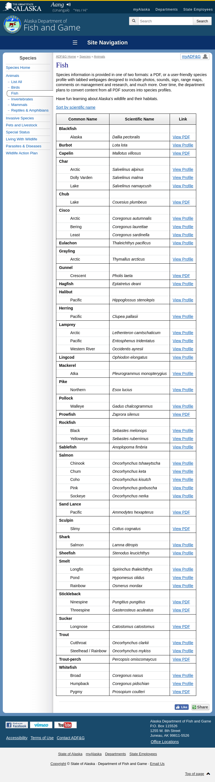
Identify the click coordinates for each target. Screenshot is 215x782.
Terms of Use (42, 738)
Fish (14, 93)
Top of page (194, 774)
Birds (15, 87)
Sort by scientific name (75, 107)
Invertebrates (22, 99)
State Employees (198, 9)
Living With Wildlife (21, 139)
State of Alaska (25, 7)
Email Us (157, 764)
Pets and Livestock (21, 125)
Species (85, 56)
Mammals (19, 105)
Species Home (18, 67)
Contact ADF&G (71, 738)
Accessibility (16, 738)
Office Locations (165, 742)
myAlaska (141, 9)
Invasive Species (20, 118)
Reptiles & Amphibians (29, 110)
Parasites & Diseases (23, 146)
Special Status (18, 132)
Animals (99, 56)
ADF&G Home (66, 56)
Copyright (58, 764)
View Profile (183, 145)
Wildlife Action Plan (22, 153)
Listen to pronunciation (68, 4)
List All (16, 82)
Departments (166, 9)
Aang (57, 4)
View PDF (181, 137)
